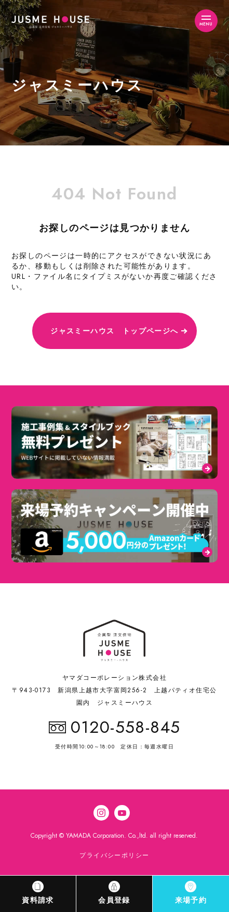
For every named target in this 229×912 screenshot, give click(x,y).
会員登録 (114, 893)
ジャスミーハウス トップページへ (114, 331)
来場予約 (191, 893)
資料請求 (38, 893)
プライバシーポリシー (114, 855)
